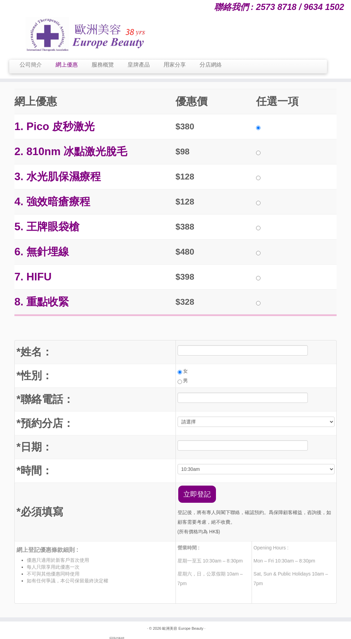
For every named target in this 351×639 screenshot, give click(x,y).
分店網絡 (210, 64)
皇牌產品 (139, 64)
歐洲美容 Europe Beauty (182, 629)
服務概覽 (103, 64)
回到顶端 (329, 629)
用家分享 (175, 64)
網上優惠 (67, 64)
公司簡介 (31, 64)
